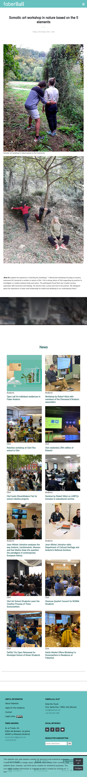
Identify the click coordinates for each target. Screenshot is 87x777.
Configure (78, 768)
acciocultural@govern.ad (15, 737)
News (43, 347)
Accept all (78, 761)
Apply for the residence (15, 708)
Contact (8, 712)
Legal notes (14, 716)
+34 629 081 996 (52, 713)
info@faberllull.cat (52, 710)
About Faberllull (11, 704)
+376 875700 (10, 740)
